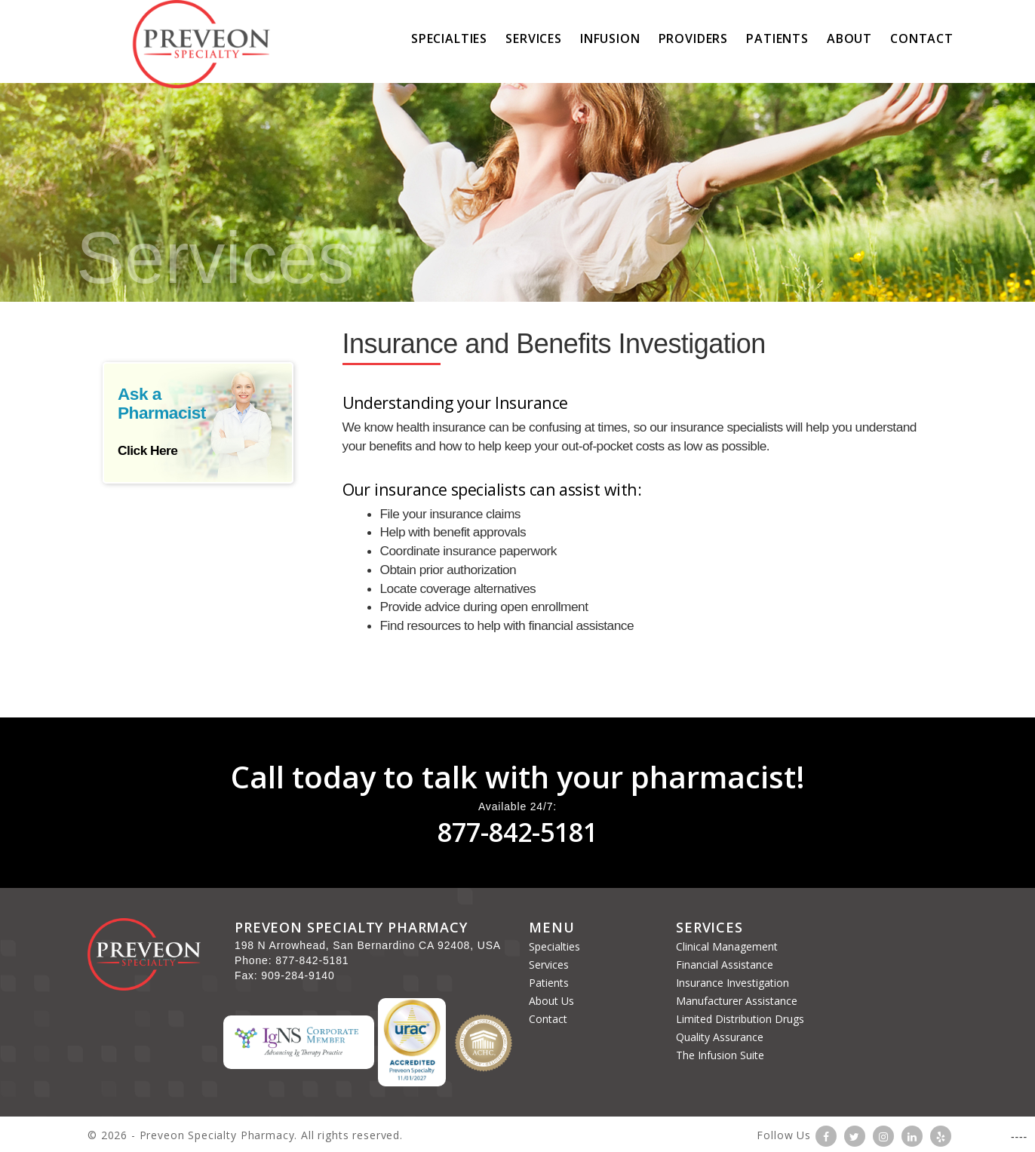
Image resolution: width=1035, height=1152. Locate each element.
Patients (777, 38)
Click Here (147, 450)
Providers (694, 38)
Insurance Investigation (732, 982)
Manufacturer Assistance (736, 1001)
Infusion (610, 38)
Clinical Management (727, 946)
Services (533, 38)
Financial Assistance (724, 964)
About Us (551, 1001)
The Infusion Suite (720, 1055)
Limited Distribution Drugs (740, 1019)
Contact (548, 1019)
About (849, 38)
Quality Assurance (719, 1037)
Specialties (449, 38)
